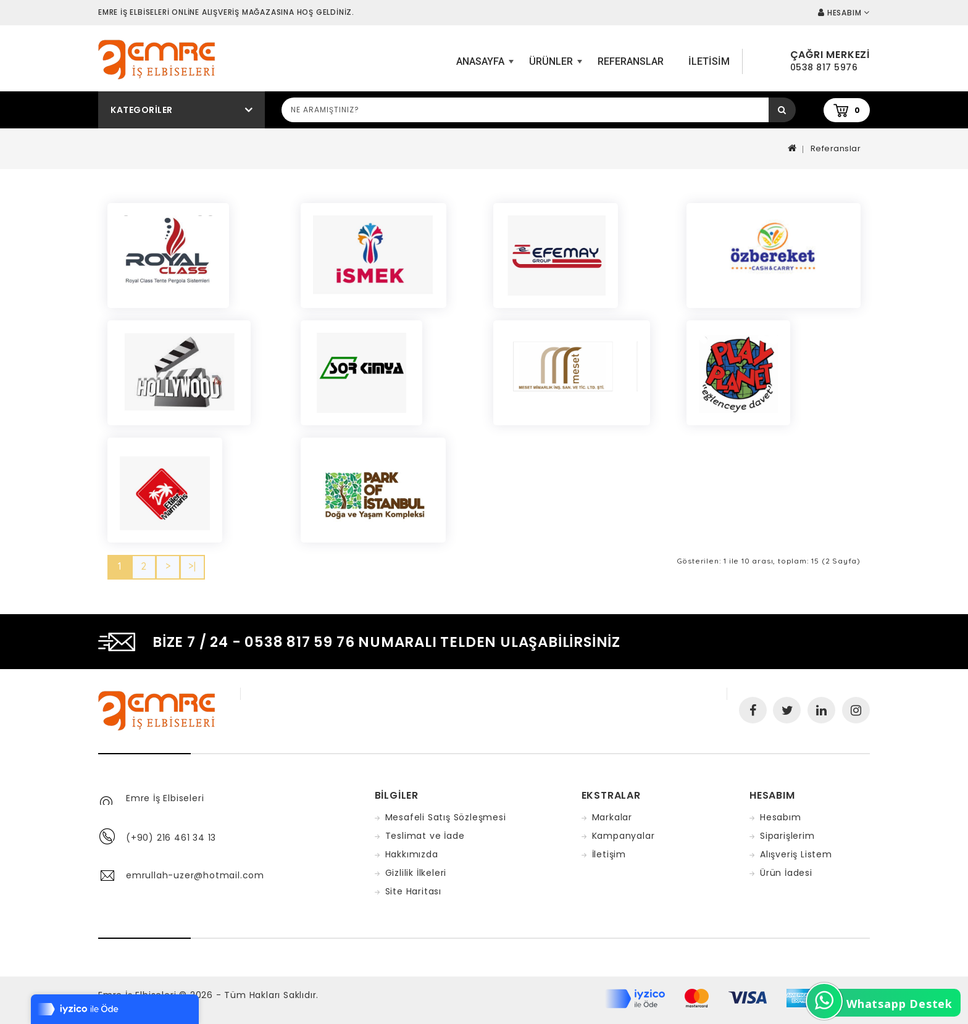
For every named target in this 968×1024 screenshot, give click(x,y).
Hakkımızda (411, 854)
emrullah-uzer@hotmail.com (195, 875)
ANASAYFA (483, 66)
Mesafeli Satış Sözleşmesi (445, 817)
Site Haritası (413, 891)
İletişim (609, 854)
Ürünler (554, 66)
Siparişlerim (787, 836)
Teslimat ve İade (425, 836)
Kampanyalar (623, 836)
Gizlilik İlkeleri (416, 873)
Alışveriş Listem (796, 854)
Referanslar (631, 61)
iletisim (709, 61)
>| (192, 566)
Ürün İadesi (786, 873)
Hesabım (780, 817)
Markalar (612, 817)
